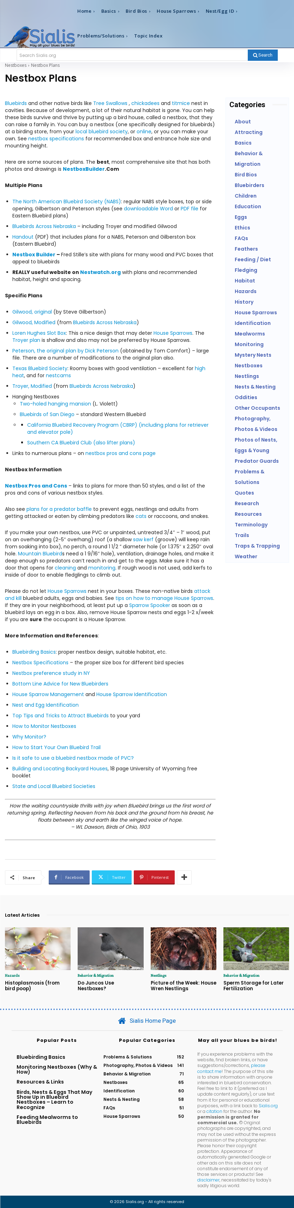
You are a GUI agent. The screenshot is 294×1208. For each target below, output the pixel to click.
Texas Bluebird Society (39, 368)
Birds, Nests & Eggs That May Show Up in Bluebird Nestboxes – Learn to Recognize (54, 1099)
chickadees (145, 103)
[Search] (263, 55)
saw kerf (143, 539)
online (144, 131)
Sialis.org (268, 1105)
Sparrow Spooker (149, 605)
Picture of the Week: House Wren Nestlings (183, 986)
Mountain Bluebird (40, 553)
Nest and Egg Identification (45, 704)
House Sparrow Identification (131, 694)
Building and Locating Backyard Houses (60, 768)
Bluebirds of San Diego (47, 414)
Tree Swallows (110, 103)
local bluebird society (102, 131)
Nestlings (158, 975)
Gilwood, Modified (33, 322)
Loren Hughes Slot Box (39, 333)
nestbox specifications (56, 138)
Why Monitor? (29, 736)
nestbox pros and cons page (120, 453)
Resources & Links (40, 1081)
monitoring (101, 567)
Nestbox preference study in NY (51, 673)
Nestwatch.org (100, 272)
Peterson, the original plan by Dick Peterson (65, 350)
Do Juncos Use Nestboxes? (110, 983)
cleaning (65, 567)
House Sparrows (173, 333)
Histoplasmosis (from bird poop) (37, 986)
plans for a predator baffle (59, 509)
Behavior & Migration (96, 975)
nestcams (58, 375)
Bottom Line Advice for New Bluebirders (60, 683)
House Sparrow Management (48, 694)
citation (214, 1111)
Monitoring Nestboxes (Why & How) (57, 1069)
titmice (181, 103)
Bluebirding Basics (34, 651)
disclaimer (208, 1180)
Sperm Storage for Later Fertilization (253, 986)
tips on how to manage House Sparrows (164, 598)
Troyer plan (26, 340)
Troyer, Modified (32, 386)
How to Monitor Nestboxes (44, 726)
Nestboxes (15, 65)
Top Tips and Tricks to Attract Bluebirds (60, 715)
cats (141, 516)
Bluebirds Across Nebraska (44, 226)
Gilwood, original (32, 311)
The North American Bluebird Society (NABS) (66, 201)
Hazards (12, 975)
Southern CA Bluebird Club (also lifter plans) (81, 442)
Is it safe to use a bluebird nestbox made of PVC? (73, 757)
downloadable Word (149, 208)
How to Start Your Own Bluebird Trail (56, 747)
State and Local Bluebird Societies (53, 786)
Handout (23, 236)
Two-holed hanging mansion (55, 403)
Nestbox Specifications (40, 662)
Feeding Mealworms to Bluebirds (47, 1119)
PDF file (189, 208)
